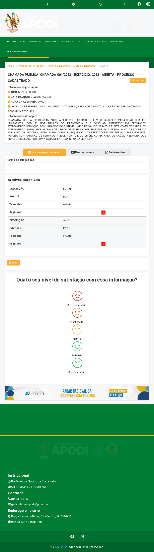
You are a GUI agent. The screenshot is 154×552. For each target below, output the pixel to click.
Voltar (13, 262)
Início (11, 65)
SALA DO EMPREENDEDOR (18, 52)
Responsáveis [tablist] (82, 152)
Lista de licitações (84, 65)
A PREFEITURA (19, 42)
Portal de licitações (59, 65)
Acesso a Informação (31, 65)
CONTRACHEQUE (116, 42)
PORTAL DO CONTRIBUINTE (95, 42)
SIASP (63, 546)
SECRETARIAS (51, 42)
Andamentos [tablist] (115, 152)
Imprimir (138, 80)
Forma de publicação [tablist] (44, 152)
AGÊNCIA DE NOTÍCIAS (71, 42)
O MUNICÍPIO (35, 42)
